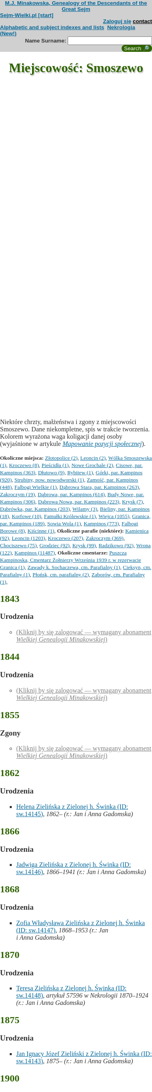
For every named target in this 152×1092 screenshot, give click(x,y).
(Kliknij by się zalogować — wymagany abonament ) (83, 636)
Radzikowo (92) (115, 545)
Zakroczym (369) (105, 538)
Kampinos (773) (101, 523)
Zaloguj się (117, 21)
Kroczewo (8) (24, 465)
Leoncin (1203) (28, 538)
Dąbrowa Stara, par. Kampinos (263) (99, 487)
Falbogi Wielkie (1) (36, 487)
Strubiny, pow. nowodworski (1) (49, 480)
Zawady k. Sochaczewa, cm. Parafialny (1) (74, 567)
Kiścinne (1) (41, 531)
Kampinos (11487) (35, 553)
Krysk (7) (132, 502)
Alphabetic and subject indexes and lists (52, 27)
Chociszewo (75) (18, 545)
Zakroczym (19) (17, 494)
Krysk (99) (84, 545)
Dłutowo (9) (51, 472)
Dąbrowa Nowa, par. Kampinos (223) (79, 502)
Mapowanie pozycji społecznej (102, 443)
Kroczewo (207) (65, 538)
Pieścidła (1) (55, 465)
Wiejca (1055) (113, 516)
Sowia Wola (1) (64, 523)
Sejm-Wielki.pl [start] (27, 15)
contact (142, 21)
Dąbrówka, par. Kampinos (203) (35, 509)
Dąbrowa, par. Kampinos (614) (71, 494)
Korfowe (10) (26, 516)
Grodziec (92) (54, 545)
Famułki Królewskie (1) (70, 516)
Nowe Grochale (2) (92, 465)
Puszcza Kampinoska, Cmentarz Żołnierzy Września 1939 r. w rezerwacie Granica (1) (70, 560)
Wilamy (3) (85, 509)
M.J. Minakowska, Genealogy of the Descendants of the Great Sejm (76, 6)
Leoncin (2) (93, 458)
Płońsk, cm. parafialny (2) (60, 575)
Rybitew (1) (80, 472)
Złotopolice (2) (61, 458)
